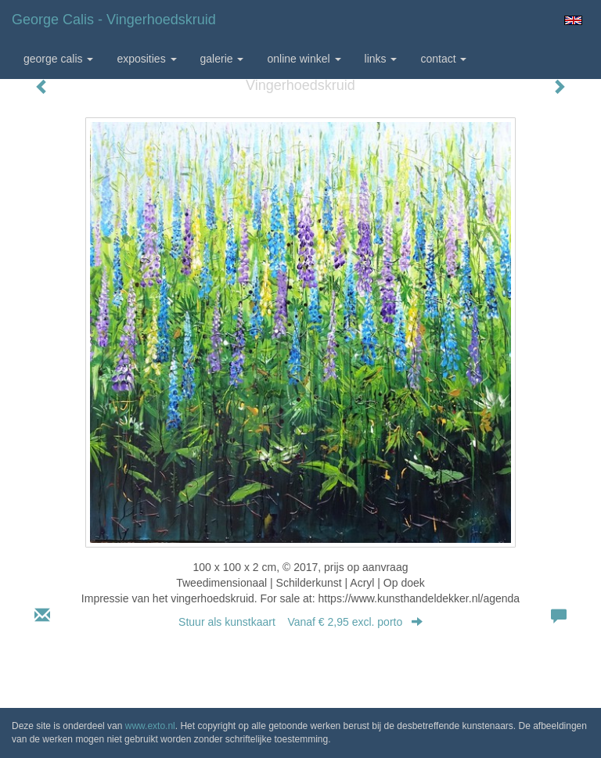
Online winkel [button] (303, 58)
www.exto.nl (150, 725)
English (573, 20)
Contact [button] (443, 58)
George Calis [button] (58, 58)
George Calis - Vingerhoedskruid (114, 19)
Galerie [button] (222, 58)
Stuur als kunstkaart (300, 622)
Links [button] (381, 58)
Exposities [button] (146, 58)
